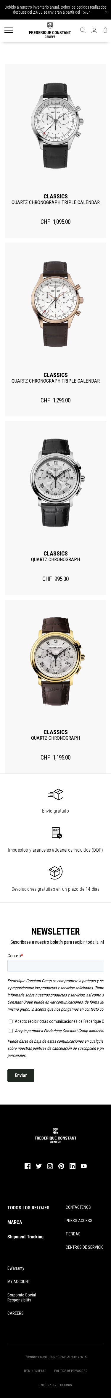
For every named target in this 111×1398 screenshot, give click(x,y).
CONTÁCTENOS (78, 1207)
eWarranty (15, 1268)
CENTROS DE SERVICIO (85, 1247)
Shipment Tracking (25, 1237)
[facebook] (27, 1168)
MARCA (14, 1222)
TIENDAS (73, 1234)
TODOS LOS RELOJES (28, 1208)
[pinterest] (61, 1168)
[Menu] (9, 30)
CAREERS (15, 1313)
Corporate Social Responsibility (21, 1297)
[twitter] (38, 1168)
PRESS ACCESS (79, 1220)
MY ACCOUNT (18, 1281)
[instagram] (50, 1168)
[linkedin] (72, 1169)
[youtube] (83, 1167)
